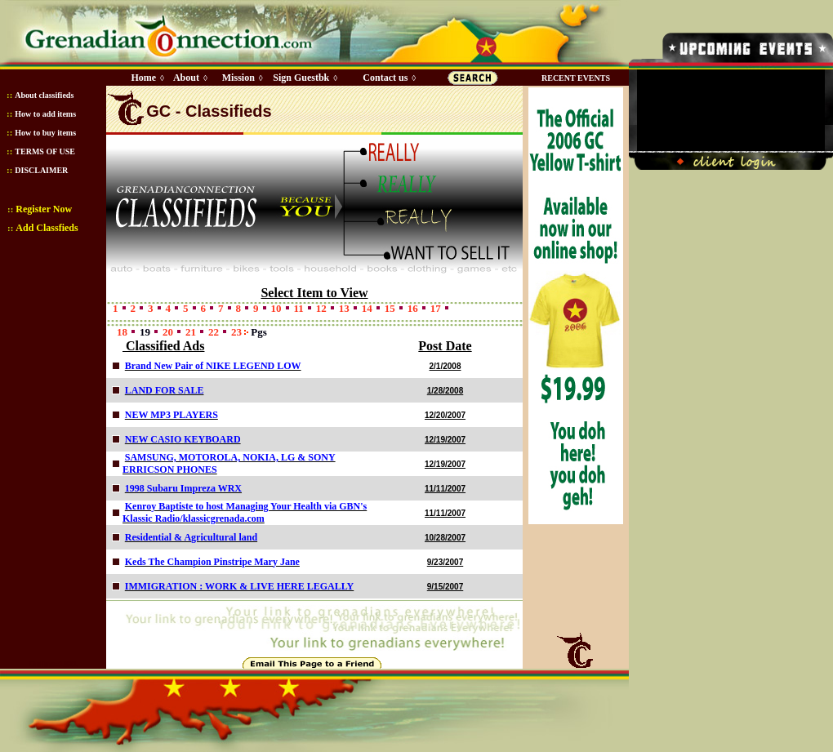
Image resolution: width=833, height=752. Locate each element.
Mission (238, 77)
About (186, 77)
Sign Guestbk (303, 77)
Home (143, 77)
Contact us (385, 77)
